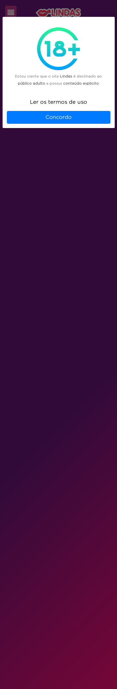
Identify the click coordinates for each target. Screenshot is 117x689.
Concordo (58, 117)
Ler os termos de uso (58, 102)
